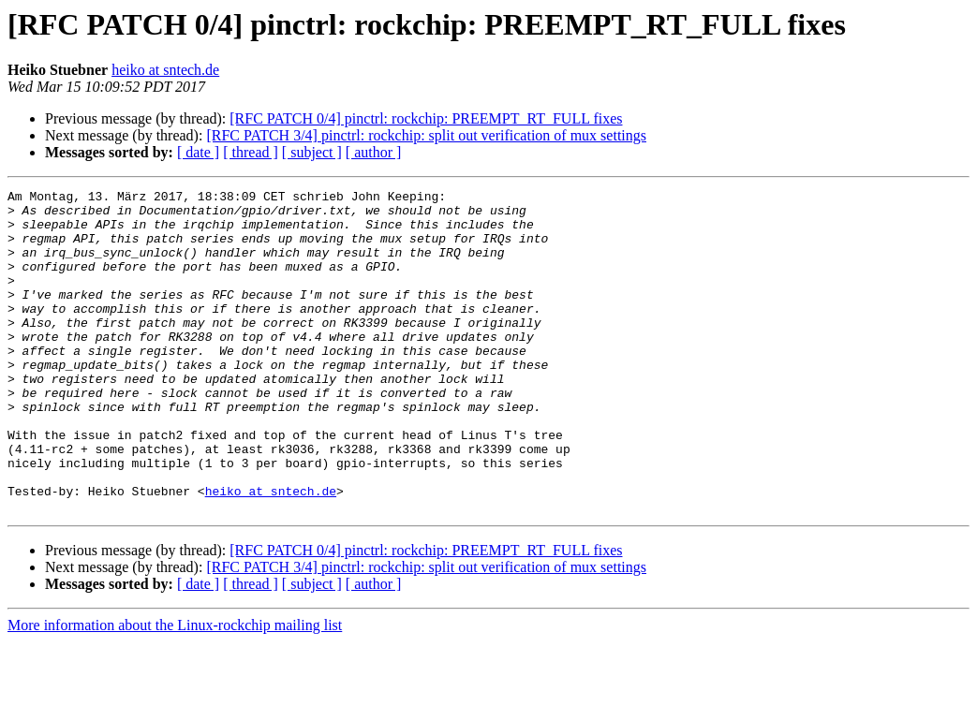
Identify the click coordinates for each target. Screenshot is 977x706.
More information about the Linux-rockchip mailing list (174, 690)
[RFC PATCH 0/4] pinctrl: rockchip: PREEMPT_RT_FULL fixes (425, 118)
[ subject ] (312, 152)
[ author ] (374, 152)
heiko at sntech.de (165, 70)
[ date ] (198, 152)
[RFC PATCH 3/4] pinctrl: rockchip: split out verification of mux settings (426, 135)
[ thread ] (250, 152)
